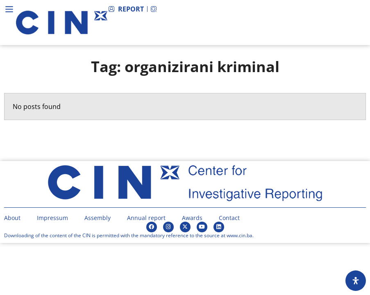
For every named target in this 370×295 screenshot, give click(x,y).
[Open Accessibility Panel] (355, 280)
